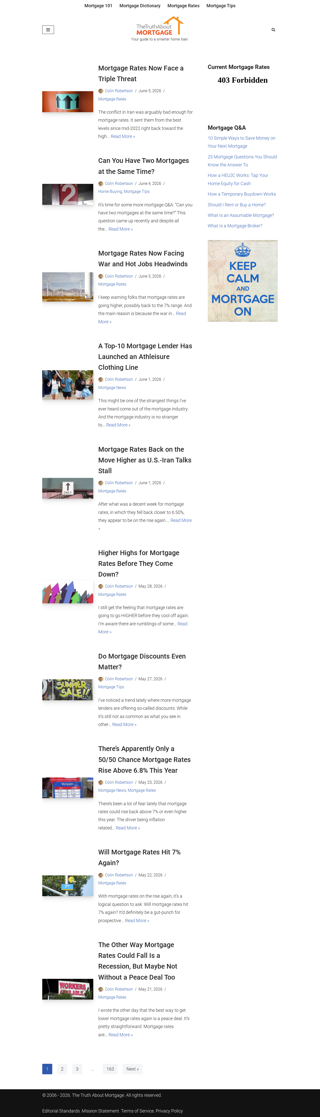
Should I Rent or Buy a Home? (237, 204)
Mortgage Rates (184, 5)
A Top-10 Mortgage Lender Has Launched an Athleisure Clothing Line (145, 357)
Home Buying (110, 191)
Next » (132, 1069)
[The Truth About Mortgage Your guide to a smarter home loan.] (160, 29)
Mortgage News (112, 387)
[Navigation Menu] (48, 29)
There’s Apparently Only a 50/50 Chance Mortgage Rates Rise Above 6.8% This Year (144, 759)
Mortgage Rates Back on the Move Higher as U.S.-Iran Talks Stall (145, 460)
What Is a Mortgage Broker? (235, 225)
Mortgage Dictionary (140, 5)
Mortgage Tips (221, 5)
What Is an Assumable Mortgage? (241, 215)
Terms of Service (137, 1111)
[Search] (273, 29)
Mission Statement (100, 1111)
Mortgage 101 (98, 5)
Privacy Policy (169, 1111)
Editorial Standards (61, 1111)
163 (110, 1069)
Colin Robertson (119, 90)
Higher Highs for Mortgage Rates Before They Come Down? (138, 563)
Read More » (123, 136)
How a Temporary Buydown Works (242, 194)
